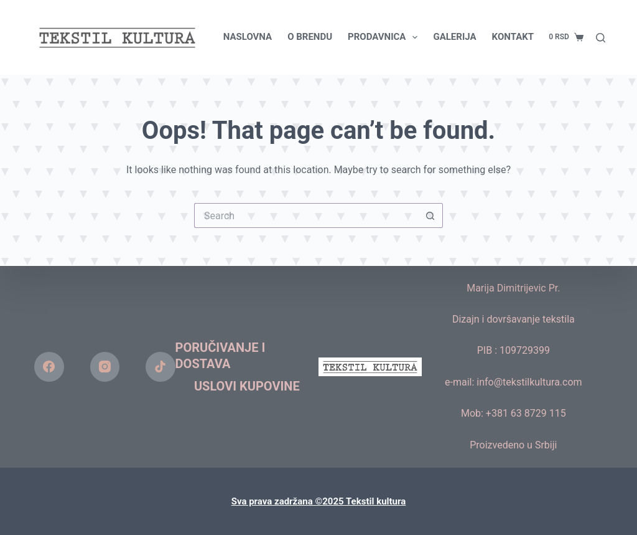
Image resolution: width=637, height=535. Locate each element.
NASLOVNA (247, 36)
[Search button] (430, 215)
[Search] (600, 37)
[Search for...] (306, 215)
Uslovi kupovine (247, 386)
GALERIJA (454, 36)
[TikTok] (160, 367)
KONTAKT (513, 36)
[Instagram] (105, 367)
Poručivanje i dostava (220, 355)
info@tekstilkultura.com (529, 382)
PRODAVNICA (385, 37)
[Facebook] (49, 367)
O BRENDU (309, 36)
